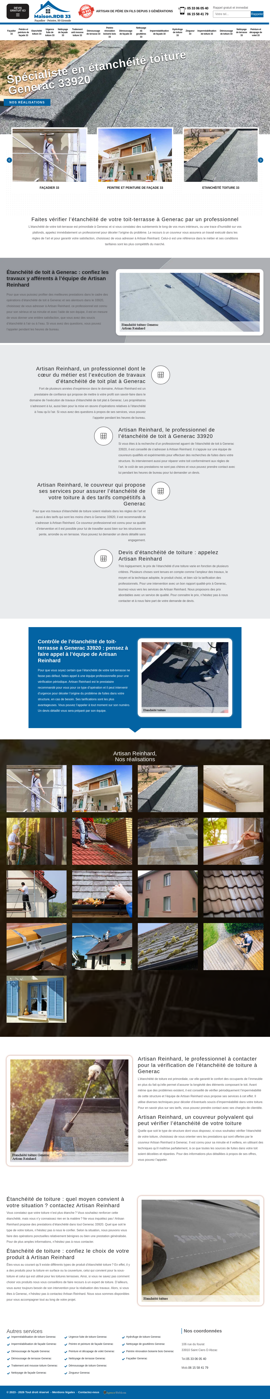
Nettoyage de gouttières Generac (145, 1343)
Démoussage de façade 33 (125, 32)
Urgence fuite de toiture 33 (49, 32)
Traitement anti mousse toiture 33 (77, 32)
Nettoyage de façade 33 (63, 32)
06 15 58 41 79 (197, 14)
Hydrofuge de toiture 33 (177, 32)
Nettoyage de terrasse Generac (87, 1358)
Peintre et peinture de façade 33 (23, 32)
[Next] (260, 160)
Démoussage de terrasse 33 (93, 32)
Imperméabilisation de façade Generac (33, 1343)
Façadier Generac (136, 1358)
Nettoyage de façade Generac (28, 1372)
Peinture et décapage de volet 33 (255, 32)
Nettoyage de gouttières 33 (141, 32)
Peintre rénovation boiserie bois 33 (109, 32)
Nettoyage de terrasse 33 (241, 32)
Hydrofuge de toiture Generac (143, 1336)
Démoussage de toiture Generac (87, 1365)
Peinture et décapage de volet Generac (91, 1351)
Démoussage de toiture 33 (226, 32)
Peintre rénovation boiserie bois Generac (150, 1351)
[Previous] (9, 160)
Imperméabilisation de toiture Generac (33, 1336)
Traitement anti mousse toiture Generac (34, 1365)
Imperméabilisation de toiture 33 (206, 32)
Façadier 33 (11, 32)
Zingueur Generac (79, 1372)
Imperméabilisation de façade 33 (159, 32)
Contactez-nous (88, 1392)
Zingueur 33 (190, 32)
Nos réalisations (27, 102)
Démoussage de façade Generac (30, 1351)
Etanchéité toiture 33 (37, 32)
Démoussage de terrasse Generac (31, 1358)
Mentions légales (64, 1392)
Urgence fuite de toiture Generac (88, 1336)
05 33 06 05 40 (197, 8)
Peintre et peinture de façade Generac (91, 1343)
